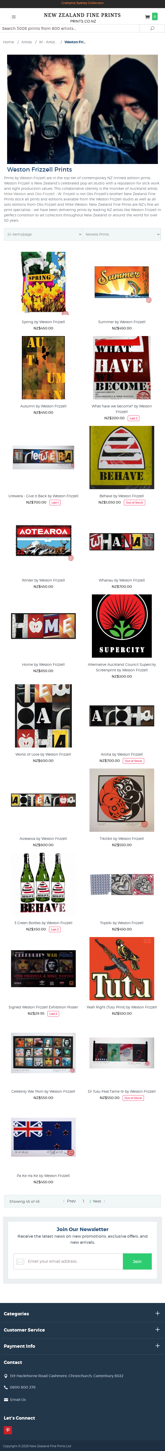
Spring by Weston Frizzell (43, 322)
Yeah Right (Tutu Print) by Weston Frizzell (122, 1007)
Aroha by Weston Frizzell (122, 754)
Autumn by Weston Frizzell (43, 406)
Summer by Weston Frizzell (121, 322)
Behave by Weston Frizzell (122, 496)
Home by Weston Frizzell (43, 664)
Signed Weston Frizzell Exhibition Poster (43, 1007)
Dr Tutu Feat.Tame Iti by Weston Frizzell (122, 1091)
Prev (68, 1201)
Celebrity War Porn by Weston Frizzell (43, 1091)
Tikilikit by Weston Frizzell (122, 838)
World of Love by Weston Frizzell (43, 754)
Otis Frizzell (45, 194)
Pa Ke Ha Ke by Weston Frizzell (43, 1175)
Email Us (18, 1399)
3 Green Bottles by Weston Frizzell (43, 923)
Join (137, 1261)
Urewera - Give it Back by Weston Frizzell (43, 496)
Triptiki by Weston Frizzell (121, 923)
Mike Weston (15, 194)
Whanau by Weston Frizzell (122, 580)
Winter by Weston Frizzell (43, 580)
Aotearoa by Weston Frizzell (43, 838)
